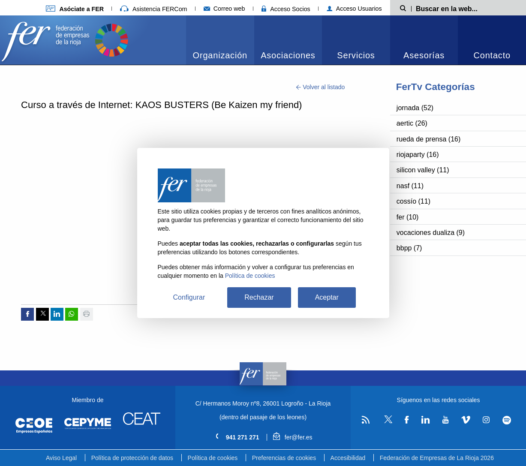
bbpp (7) (409, 248)
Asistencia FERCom (153, 9)
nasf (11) (410, 185)
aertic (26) (412, 123)
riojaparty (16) (418, 154)
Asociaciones (288, 55)
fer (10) (408, 217)
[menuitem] (220, 40)
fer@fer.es (292, 437)
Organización (220, 55)
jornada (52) (415, 107)
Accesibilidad (348, 457)
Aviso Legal (61, 457)
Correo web (224, 8)
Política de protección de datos (132, 457)
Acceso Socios (285, 9)
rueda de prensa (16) (428, 139)
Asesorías (424, 55)
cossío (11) (413, 201)
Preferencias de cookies (284, 457)
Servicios (356, 55)
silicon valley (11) (423, 170)
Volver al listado (320, 87)
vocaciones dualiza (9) (431, 232)
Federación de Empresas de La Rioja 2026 (437, 457)
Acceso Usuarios (354, 8)
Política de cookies (213, 457)
